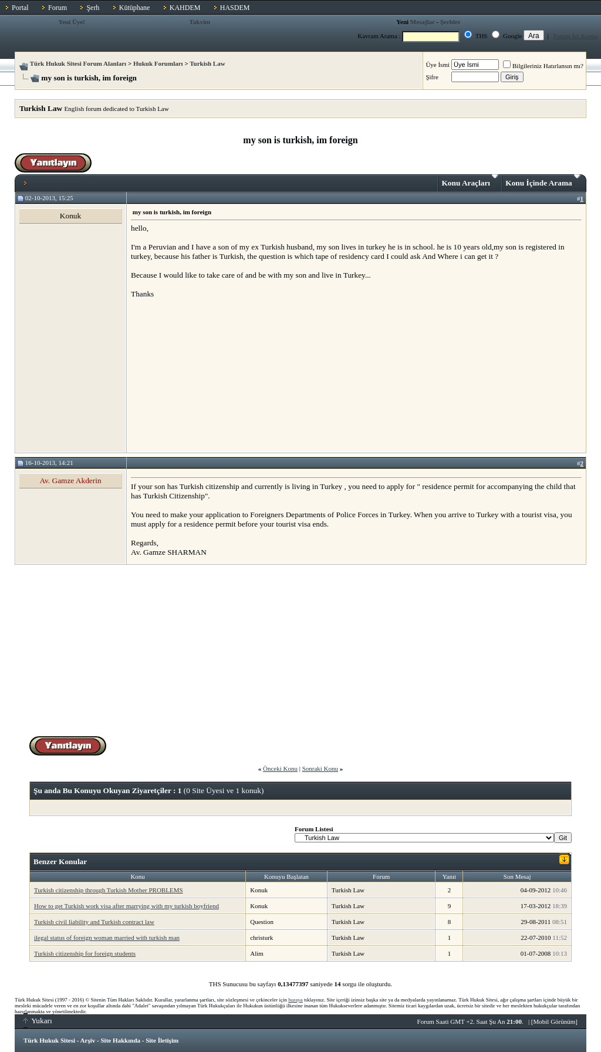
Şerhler (450, 21)
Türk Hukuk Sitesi (49, 1040)
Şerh (92, 8)
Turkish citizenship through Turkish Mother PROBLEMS (108, 889)
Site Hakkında (120, 1040)
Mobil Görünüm (555, 1021)
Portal (20, 8)
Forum (57, 8)
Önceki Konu (280, 768)
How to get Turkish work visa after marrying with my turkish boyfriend (126, 905)
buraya (295, 1000)
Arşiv (88, 1040)
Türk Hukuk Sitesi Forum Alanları (78, 63)
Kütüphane (134, 8)
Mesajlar (422, 21)
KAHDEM (185, 8)
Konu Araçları (469, 180)
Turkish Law (207, 63)
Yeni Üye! (71, 21)
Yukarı (37, 1020)
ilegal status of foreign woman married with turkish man (107, 937)
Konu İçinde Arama (542, 180)
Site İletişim (162, 1040)
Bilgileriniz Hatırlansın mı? (543, 65)
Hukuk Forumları (158, 63)
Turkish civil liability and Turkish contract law (94, 921)
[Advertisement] (219, 375)
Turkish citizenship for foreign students (85, 953)
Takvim (199, 21)
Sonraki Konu (320, 768)
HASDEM (235, 8)
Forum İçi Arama (575, 35)
